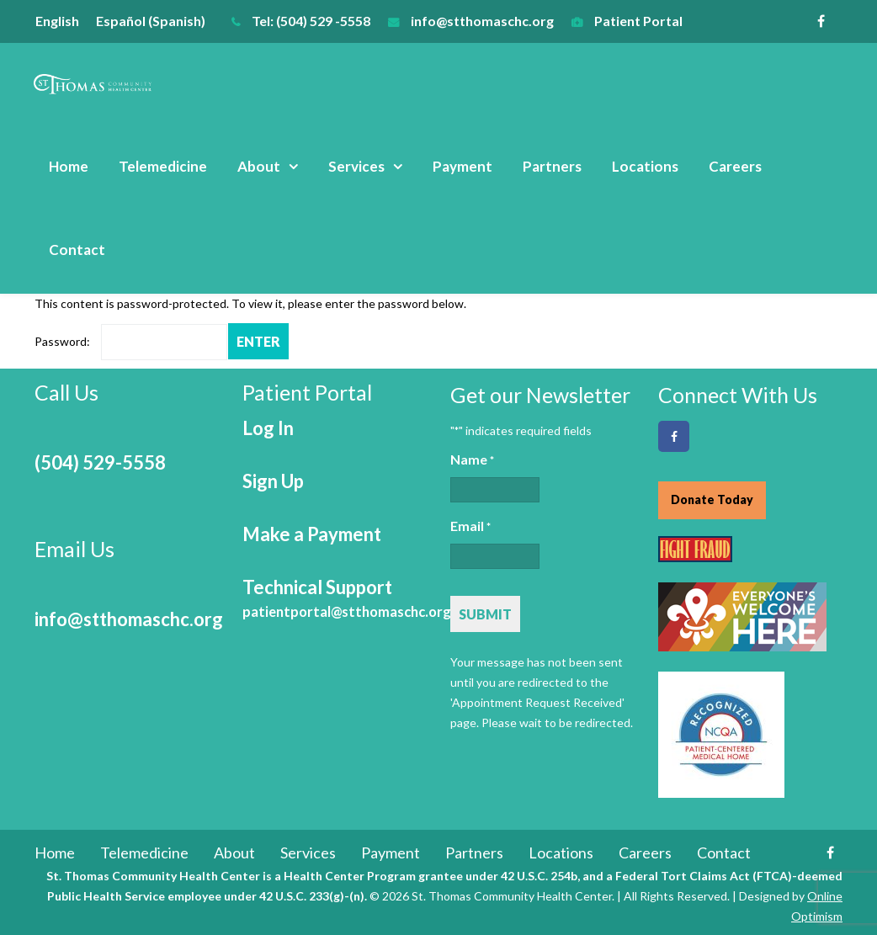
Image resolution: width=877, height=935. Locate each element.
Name (472, 460)
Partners (552, 166)
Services (356, 166)
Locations (645, 166)
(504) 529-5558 (100, 462)
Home (68, 166)
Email (470, 527)
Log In (268, 428)
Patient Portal (638, 21)
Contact (77, 249)
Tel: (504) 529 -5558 (311, 21)
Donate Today (712, 499)
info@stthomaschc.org (482, 21)
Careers (735, 166)
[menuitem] (65, 20)
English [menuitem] (57, 21)
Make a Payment (311, 534)
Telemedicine (163, 166)
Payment (462, 166)
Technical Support (346, 598)
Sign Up (273, 481)
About (258, 166)
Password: (131, 341)
